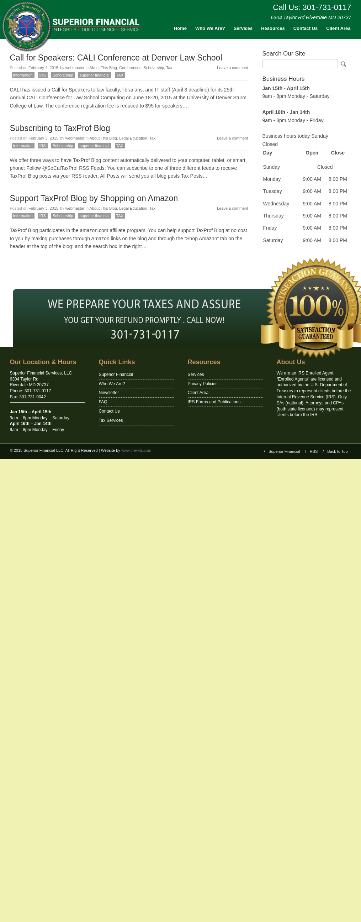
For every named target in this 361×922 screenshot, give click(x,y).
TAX (120, 75)
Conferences (130, 68)
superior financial (94, 75)
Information (23, 75)
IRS (42, 75)
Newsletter (109, 392)
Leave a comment (232, 68)
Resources (273, 28)
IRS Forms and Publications (214, 401)
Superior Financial (116, 374)
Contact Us (305, 28)
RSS (314, 451)
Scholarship (154, 68)
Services (243, 28)
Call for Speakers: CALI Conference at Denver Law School (116, 57)
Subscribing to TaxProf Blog (60, 128)
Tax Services (111, 420)
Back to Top (337, 451)
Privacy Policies (203, 383)
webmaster (75, 68)
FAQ (103, 401)
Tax (169, 68)
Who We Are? (210, 28)
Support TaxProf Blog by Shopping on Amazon (94, 198)
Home (180, 28)
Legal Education (133, 138)
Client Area (338, 28)
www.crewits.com (136, 450)
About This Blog (103, 68)
